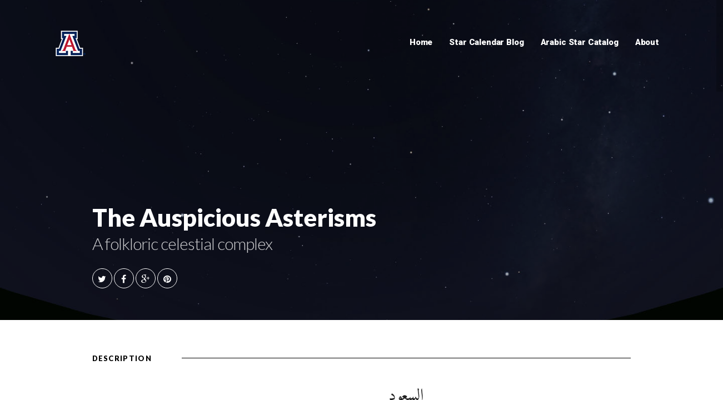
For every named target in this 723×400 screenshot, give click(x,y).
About (647, 42)
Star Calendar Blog (486, 42)
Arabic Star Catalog (580, 42)
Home (421, 42)
